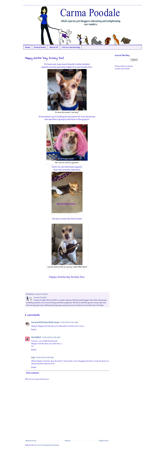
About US (54, 47)
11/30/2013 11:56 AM (69, 322)
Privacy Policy (40, 47)
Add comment (32, 373)
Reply (33, 329)
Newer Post (31, 441)
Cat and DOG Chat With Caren (45, 322)
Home (27, 47)
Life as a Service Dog (71, 47)
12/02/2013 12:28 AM (51, 337)
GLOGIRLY (36, 337)
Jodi (33, 357)
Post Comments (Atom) (48, 445)
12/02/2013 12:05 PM (44, 357)
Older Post (103, 441)
